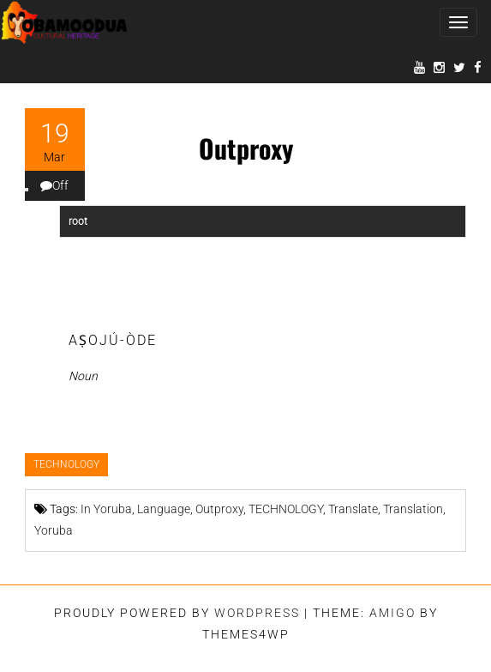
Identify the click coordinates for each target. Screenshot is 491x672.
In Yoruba (106, 509)
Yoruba (53, 530)
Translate (353, 509)
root (78, 221)
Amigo (392, 613)
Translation (413, 509)
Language (163, 509)
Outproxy (219, 509)
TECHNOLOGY (66, 464)
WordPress (257, 613)
